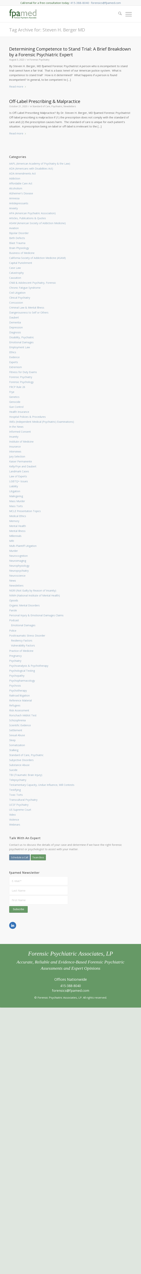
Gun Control (16, 407)
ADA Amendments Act (22, 173)
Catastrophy (16, 273)
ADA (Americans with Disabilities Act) (31, 168)
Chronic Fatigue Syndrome (25, 287)
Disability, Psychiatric (21, 337)
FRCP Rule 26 (17, 387)
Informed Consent (20, 431)
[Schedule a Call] (19, 857)
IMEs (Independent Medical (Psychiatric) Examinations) (41, 421)
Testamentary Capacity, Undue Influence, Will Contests (41, 785)
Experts (13, 362)
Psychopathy (16, 675)
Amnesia (14, 198)
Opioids (13, 600)
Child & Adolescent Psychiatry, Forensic (32, 282)
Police (12, 630)
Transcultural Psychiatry (23, 799)
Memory (14, 521)
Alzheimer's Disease (21, 193)
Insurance (15, 446)
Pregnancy (15, 656)
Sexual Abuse (17, 735)
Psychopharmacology (22, 680)
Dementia (15, 322)
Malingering (16, 496)
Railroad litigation (19, 695)
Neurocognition (18, 555)
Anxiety (13, 208)
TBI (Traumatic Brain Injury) (25, 775)
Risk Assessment (19, 710)
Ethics (12, 352)
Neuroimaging (17, 560)
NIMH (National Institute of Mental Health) (34, 595)
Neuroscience (17, 575)
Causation (15, 277)
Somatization (17, 745)
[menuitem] (118, 14)
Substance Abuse (19, 765)
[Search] (118, 14)
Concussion (16, 302)
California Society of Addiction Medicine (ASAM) (37, 258)
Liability (13, 486)
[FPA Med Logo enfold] (23, 14)
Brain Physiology (19, 248)
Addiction (14, 178)
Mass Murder (17, 501)
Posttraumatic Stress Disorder (27, 635)
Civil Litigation (17, 292)
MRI (11, 541)
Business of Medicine (22, 253)
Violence (14, 819)
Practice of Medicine (21, 651)
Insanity (13, 436)
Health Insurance (19, 412)
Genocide (14, 402)
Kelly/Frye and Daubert (22, 466)
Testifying (15, 790)
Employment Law (19, 347)
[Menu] (127, 14)
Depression (16, 327)
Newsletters (16, 585)
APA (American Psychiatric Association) (32, 213)
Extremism (15, 367)
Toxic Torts (16, 795)
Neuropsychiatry (19, 570)
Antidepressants (18, 203)
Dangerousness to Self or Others (28, 312)
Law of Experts (18, 476)
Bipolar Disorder (19, 233)
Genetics (14, 397)
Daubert (14, 317)
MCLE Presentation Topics (25, 511)
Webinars (14, 824)
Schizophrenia (17, 720)
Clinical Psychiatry (19, 297)
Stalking (13, 750)
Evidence (14, 357)
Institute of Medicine (21, 441)
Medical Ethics (17, 516)
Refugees (14, 705)
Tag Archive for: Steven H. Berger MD (47, 30)
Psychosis (15, 685)
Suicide (13, 770)
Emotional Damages (21, 342)
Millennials (15, 536)
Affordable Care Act (20, 183)
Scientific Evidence (20, 725)
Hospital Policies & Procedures (27, 416)
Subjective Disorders (21, 760)
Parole (13, 610)
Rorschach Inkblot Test (23, 715)
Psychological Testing (22, 670)
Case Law (15, 268)
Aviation (14, 228)
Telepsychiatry (17, 780)
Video (12, 814)
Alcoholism (15, 188)
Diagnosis (15, 332)
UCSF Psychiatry (18, 804)
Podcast (14, 620)
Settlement (15, 730)
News (12, 580)
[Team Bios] (38, 857)
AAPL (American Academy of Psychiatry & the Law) (39, 163)
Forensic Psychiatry (20, 377)
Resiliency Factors (21, 640)
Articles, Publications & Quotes (27, 218)
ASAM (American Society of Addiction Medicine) (37, 223)
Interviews (15, 451)
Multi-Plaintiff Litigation (23, 546)
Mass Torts (16, 506)
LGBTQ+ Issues (18, 481)
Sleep (12, 740)
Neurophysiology (19, 565)
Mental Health (17, 526)
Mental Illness (17, 531)
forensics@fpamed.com (106, 3)
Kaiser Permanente (20, 461)
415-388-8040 (79, 3)
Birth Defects (17, 238)
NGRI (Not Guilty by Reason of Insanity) (32, 590)
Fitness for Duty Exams (23, 372)
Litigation (14, 491)
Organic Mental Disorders (24, 605)
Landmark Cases (19, 471)
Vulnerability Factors (23, 645)
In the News (16, 426)
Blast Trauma (17, 243)
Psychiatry (15, 660)
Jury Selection (17, 456)
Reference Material (20, 700)
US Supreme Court (20, 809)
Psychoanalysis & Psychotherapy (28, 665)
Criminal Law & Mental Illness (26, 307)
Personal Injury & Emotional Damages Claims (36, 615)
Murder (13, 551)
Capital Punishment (20, 263)
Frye (11, 392)
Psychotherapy (18, 690)
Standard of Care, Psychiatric (26, 755)
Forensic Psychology (21, 382)
